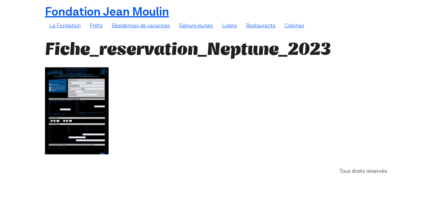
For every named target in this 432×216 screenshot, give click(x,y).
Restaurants (260, 25)
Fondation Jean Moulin (107, 12)
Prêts (96, 25)
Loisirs (229, 25)
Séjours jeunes (196, 25)
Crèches (294, 25)
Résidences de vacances (141, 25)
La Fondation (65, 25)
